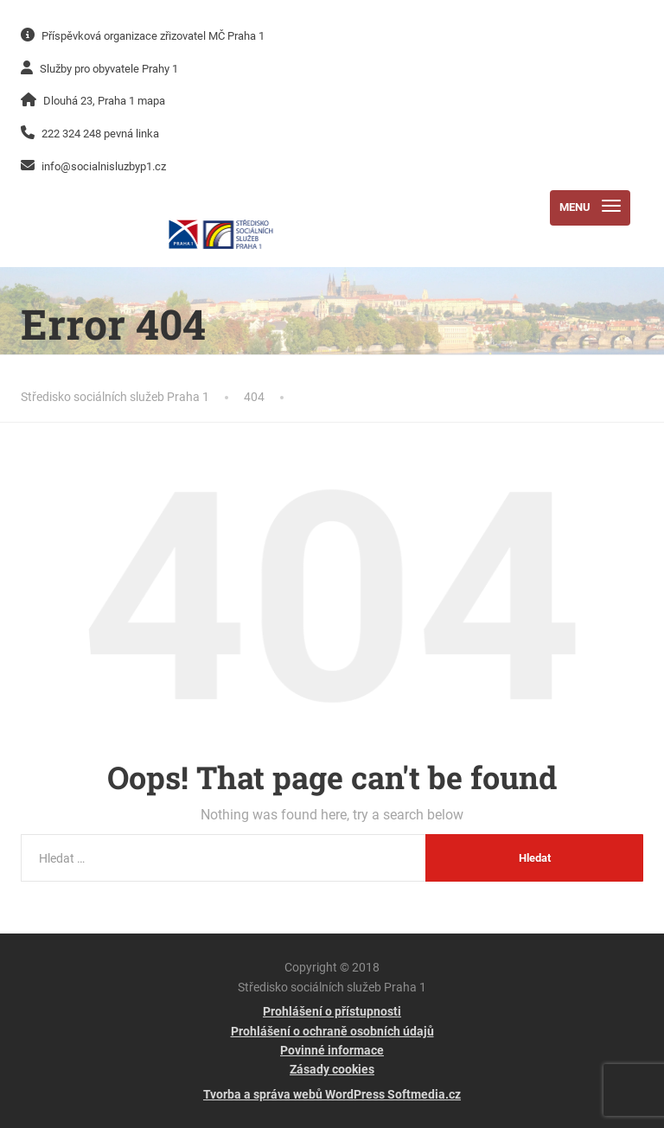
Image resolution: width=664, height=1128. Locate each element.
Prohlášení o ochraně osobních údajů (332, 1031)
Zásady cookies (332, 1069)
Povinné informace (332, 1050)
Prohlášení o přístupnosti (332, 1011)
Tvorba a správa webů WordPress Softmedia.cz (332, 1094)
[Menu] (590, 208)
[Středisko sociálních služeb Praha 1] (220, 207)
